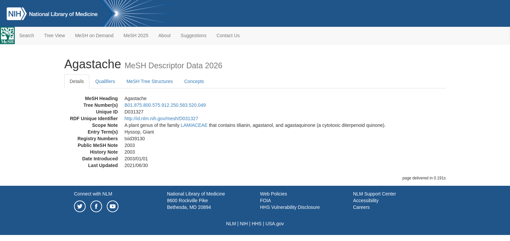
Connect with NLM (93, 193)
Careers (361, 207)
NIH (244, 223)
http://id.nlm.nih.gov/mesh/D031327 (161, 118)
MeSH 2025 (135, 35)
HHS (257, 223)
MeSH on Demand (94, 35)
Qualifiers (105, 81)
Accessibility (365, 200)
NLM (231, 223)
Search (26, 35)
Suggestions (193, 35)
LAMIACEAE (194, 125)
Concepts (194, 81)
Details (77, 81)
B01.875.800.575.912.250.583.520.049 (165, 105)
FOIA (265, 200)
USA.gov (274, 223)
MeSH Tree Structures (149, 81)
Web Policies (273, 193)
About (164, 35)
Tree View (54, 35)
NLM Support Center (374, 193)
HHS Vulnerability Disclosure (290, 207)
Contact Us (228, 35)
